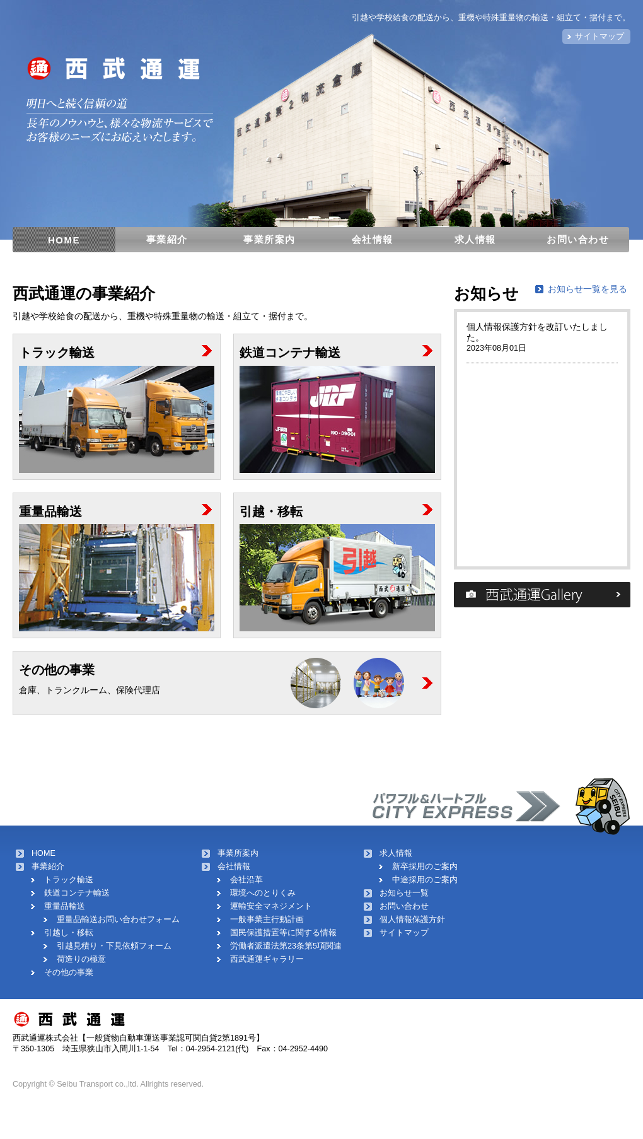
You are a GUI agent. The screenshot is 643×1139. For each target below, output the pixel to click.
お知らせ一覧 (404, 893)
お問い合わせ (578, 239)
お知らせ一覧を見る (587, 289)
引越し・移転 (68, 932)
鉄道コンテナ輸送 (77, 893)
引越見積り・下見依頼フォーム (114, 946)
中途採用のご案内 (425, 879)
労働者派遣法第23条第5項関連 (286, 946)
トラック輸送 (68, 879)
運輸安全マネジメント (271, 906)
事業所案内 (269, 239)
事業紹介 (167, 239)
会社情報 (372, 239)
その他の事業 (68, 972)
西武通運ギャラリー (267, 959)
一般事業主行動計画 (267, 919)
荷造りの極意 (81, 959)
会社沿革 (246, 879)
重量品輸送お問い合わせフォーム (118, 919)
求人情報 (475, 239)
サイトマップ (599, 36)
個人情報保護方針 (412, 919)
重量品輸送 (64, 906)
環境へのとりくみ (263, 893)
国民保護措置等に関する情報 (283, 932)
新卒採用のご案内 (425, 866)
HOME (64, 240)
